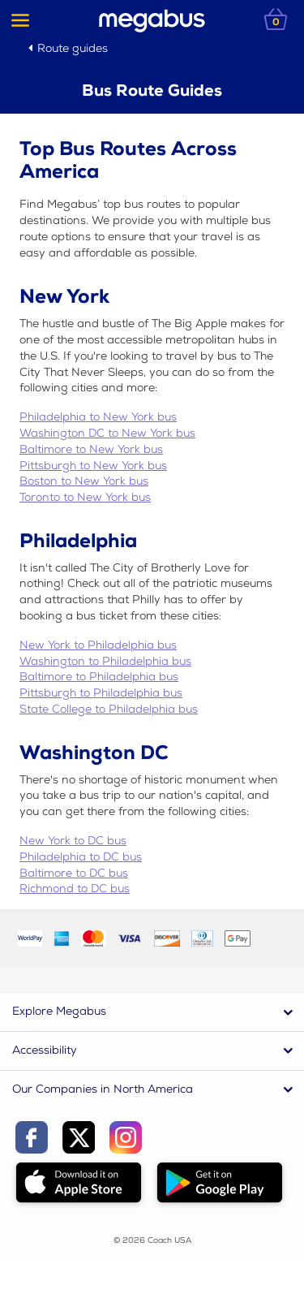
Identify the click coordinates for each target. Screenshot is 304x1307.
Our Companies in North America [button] (102, 1089)
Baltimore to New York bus (91, 449)
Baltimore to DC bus (73, 873)
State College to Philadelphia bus (108, 709)
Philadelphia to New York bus (98, 417)
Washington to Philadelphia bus (105, 661)
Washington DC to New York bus (107, 433)
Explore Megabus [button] (59, 1011)
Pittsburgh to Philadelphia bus (100, 693)
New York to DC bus (72, 841)
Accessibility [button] (44, 1050)
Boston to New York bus (83, 481)
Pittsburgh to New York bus (93, 465)
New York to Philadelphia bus (98, 645)
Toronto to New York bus (85, 497)
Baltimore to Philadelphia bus (98, 677)
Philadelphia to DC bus (80, 857)
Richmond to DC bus (74, 888)
